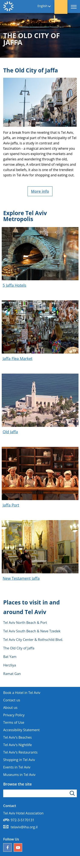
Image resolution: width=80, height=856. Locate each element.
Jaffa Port (11, 505)
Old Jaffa (10, 431)
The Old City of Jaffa (18, 648)
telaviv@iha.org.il (24, 827)
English (42, 6)
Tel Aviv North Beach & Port (25, 622)
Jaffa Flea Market (18, 358)
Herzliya (9, 665)
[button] (60, 7)
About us (10, 707)
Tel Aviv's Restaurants (20, 752)
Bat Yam (9, 656)
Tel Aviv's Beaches (17, 737)
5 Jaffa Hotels (14, 285)
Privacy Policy (14, 715)
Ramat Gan (12, 673)
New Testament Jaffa (21, 578)
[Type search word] (40, 793)
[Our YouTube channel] (18, 847)
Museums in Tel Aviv (19, 774)
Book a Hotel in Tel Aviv (21, 692)
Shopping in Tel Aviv (19, 759)
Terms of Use (13, 722)
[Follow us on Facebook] (7, 847)
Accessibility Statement (21, 730)
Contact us (11, 700)
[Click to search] (73, 793)
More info (40, 191)
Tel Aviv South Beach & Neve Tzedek (31, 631)
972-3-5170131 (22, 820)
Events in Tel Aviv (16, 767)
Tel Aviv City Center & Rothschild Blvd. (33, 639)
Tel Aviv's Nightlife (17, 744)
